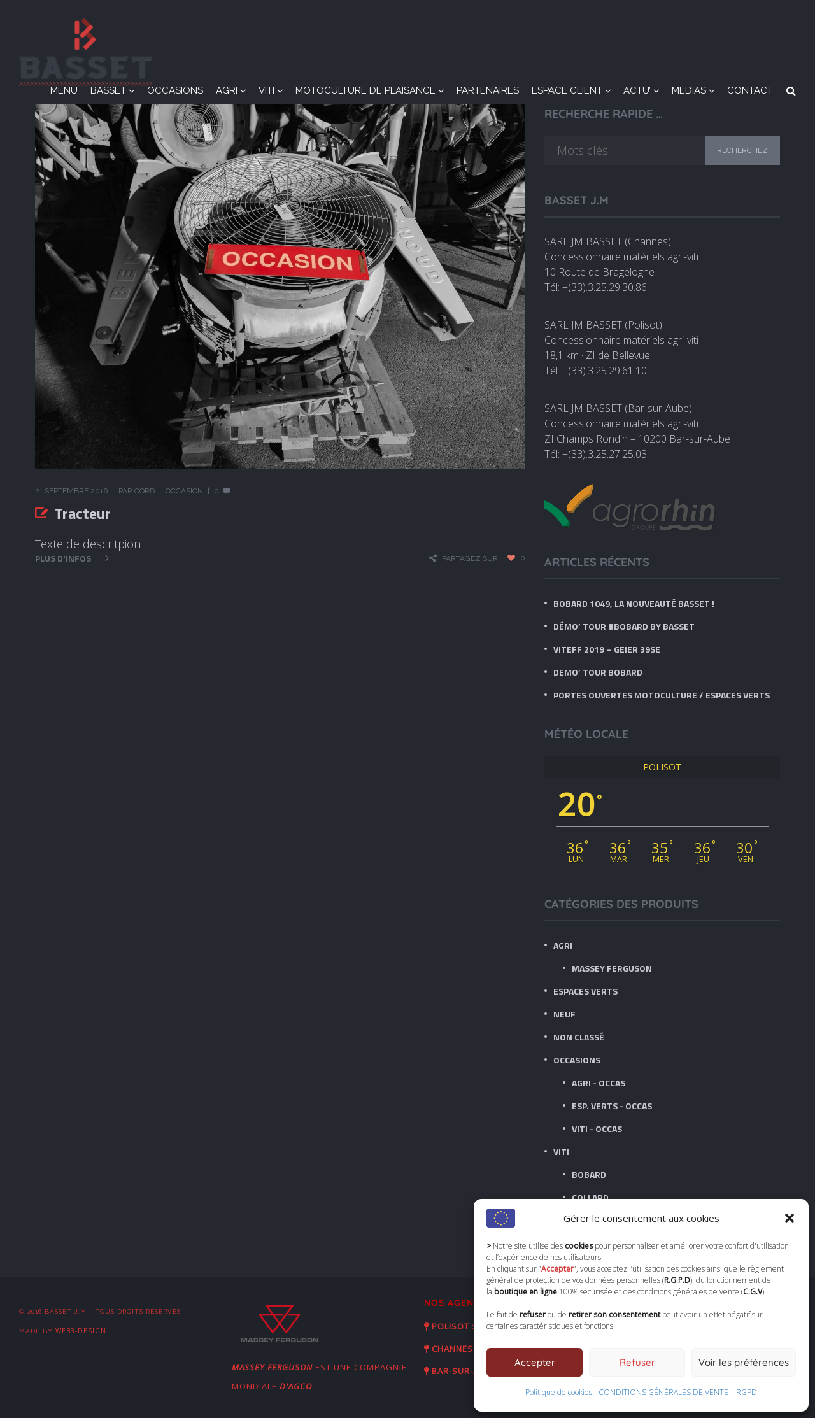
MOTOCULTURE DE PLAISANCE (365, 90)
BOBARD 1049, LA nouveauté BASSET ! (633, 603)
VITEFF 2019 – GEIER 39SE (606, 649)
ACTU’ (637, 90)
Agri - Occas (598, 1082)
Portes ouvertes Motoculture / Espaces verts (661, 695)
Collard (590, 1197)
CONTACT (750, 90)
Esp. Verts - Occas (612, 1105)
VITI (266, 90)
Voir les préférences (743, 1362)
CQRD (144, 490)
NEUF (564, 1014)
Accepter (534, 1362)
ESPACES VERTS (585, 991)
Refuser (637, 1362)
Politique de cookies (558, 1392)
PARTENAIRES (488, 90)
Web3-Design (80, 1330)
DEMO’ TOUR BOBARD (597, 672)
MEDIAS (689, 90)
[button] (789, 1218)
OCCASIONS (175, 90)
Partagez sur (470, 558)
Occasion (184, 490)
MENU (64, 90)
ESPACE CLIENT (567, 90)
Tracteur (82, 513)
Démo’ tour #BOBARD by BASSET (624, 626)
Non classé (578, 1037)
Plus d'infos (63, 558)
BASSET (108, 90)
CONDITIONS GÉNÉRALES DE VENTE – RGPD (678, 1392)
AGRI (226, 90)
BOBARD (589, 1174)
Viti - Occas (597, 1128)
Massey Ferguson (612, 968)
